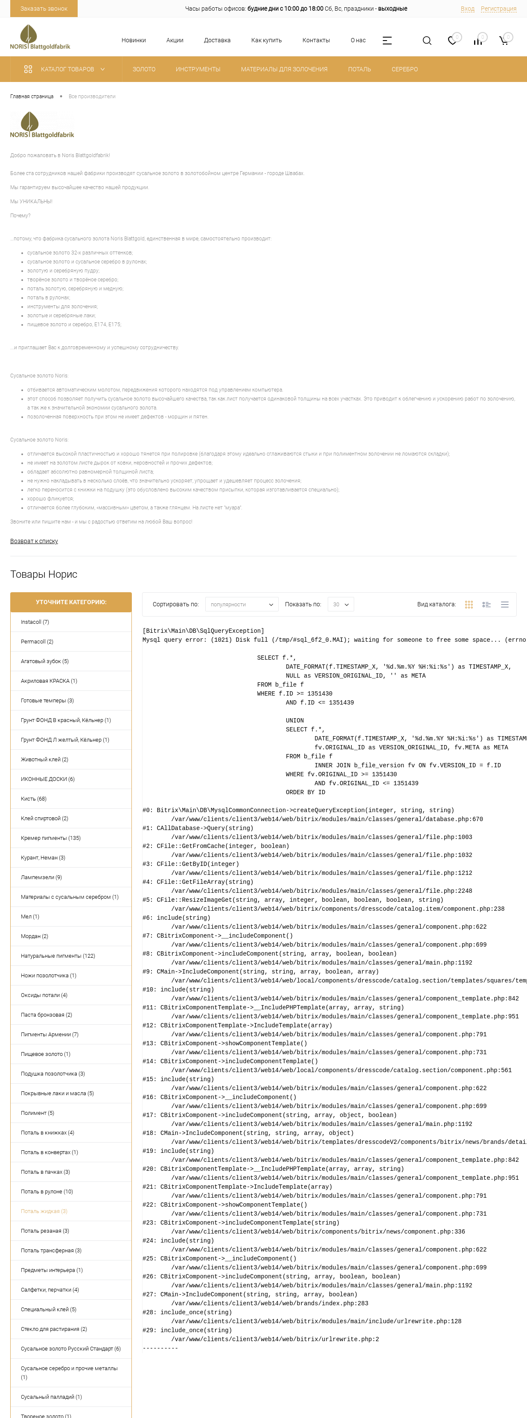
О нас (358, 40)
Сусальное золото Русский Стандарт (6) (71, 1348)
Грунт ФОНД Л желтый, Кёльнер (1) (65, 740)
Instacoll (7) (35, 622)
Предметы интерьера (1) (52, 1270)
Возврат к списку (34, 541)
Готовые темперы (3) (47, 700)
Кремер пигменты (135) (51, 838)
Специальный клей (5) (48, 1309)
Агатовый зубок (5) (45, 661)
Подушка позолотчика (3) (53, 1073)
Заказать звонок (43, 8)
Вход (468, 8)
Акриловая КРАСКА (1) (49, 681)
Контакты (316, 40)
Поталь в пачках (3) (45, 1172)
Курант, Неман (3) (43, 857)
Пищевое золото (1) (45, 1054)
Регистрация (499, 8)
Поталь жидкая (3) (44, 1211)
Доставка (217, 40)
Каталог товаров (66, 69)
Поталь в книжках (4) (47, 1132)
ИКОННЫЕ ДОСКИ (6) (48, 779)
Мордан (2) (34, 936)
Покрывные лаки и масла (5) (57, 1093)
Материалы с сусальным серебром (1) (70, 897)
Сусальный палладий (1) (51, 1397)
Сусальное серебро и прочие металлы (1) (69, 1372)
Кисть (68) (34, 798)
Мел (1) (30, 916)
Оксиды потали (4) (44, 995)
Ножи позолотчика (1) (48, 975)
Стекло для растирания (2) (54, 1329)
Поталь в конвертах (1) (49, 1152)
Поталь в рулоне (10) (47, 1191)
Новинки (134, 40)
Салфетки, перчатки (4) (50, 1289)
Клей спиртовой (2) (44, 818)
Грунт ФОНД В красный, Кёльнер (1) (66, 720)
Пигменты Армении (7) (50, 1034)
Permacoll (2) (37, 641)
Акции (174, 40)
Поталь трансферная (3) (51, 1250)
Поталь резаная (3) (45, 1231)
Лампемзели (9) (41, 877)
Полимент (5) (37, 1113)
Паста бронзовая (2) (46, 1015)
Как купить (266, 40)
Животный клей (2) (44, 759)
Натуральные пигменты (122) (58, 956)
